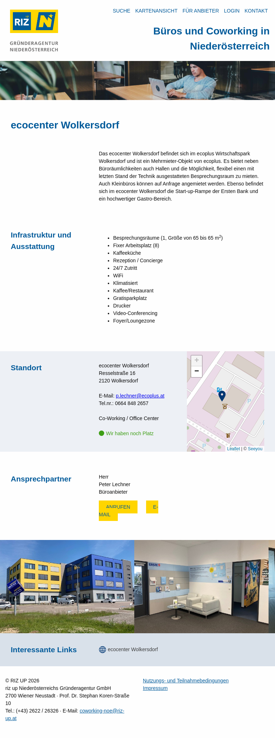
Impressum (155, 688)
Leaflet (233, 448)
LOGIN (232, 11)
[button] (222, 396)
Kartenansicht (156, 11)
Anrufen (118, 507)
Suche (121, 11)
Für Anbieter (201, 11)
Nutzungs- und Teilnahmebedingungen (185, 680)
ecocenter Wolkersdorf (133, 649)
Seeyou (255, 448)
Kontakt (256, 11)
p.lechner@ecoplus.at (140, 396)
